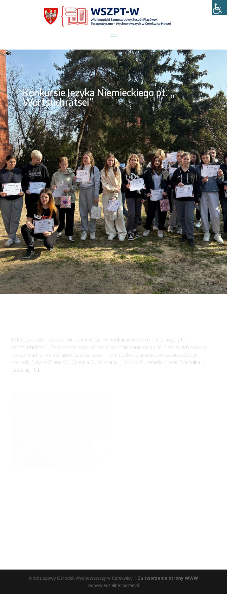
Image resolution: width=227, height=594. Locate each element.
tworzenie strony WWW (171, 578)
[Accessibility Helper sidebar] (219, 7)
